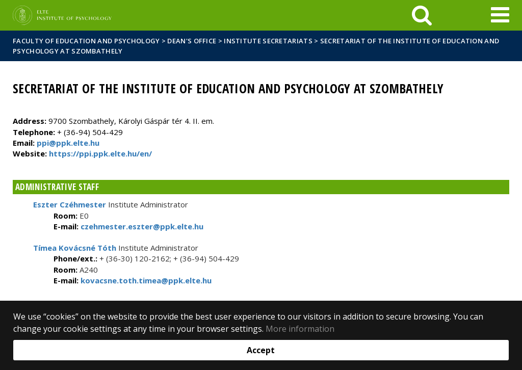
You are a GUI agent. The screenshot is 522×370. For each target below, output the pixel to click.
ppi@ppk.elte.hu (68, 143)
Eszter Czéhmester (69, 204)
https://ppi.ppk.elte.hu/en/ (100, 153)
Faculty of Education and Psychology (86, 40)
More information (300, 328)
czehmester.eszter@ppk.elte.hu (141, 226)
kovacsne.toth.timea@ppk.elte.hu (145, 280)
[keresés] (422, 15)
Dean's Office (191, 40)
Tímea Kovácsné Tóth (74, 248)
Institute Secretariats (268, 40)
